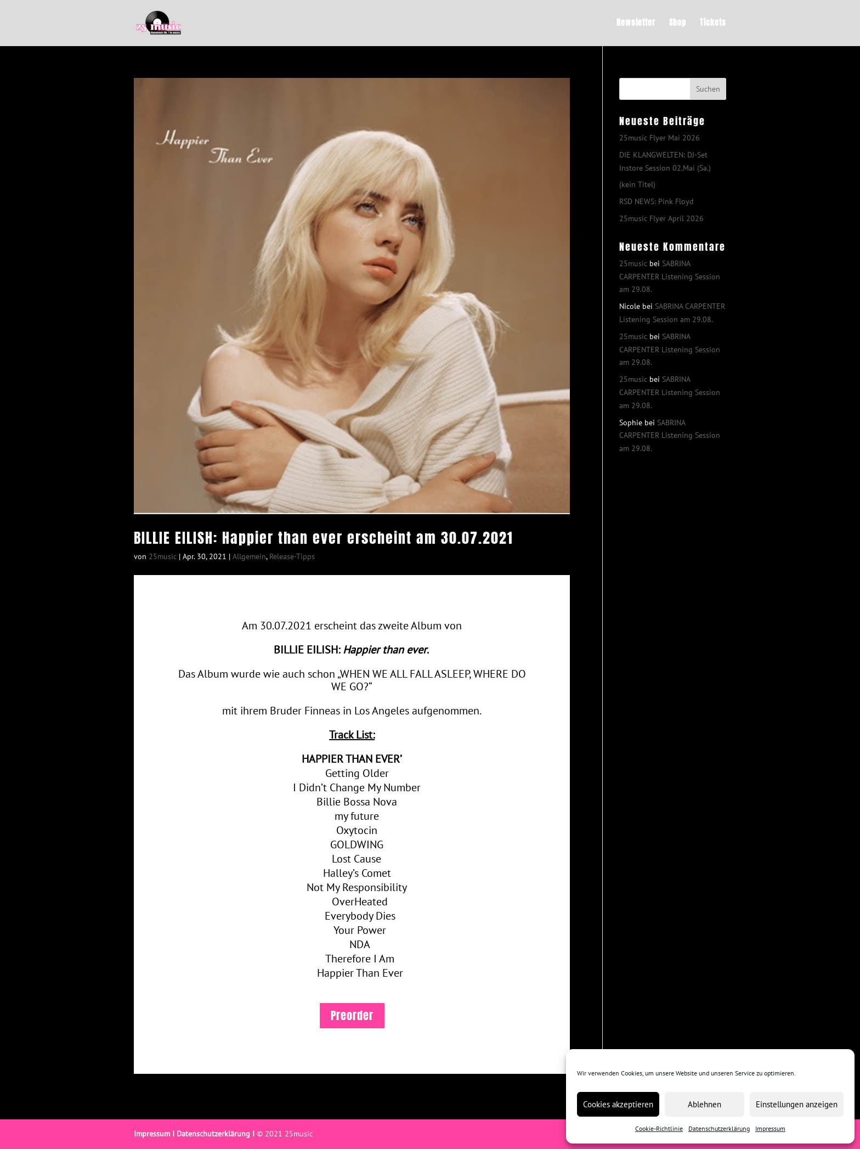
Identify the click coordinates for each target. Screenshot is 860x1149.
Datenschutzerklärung (719, 1128)
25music (163, 556)
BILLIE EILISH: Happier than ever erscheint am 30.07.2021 (323, 538)
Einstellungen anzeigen (797, 1104)
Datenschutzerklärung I (215, 1134)
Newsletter (635, 24)
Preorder (352, 1015)
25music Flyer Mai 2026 (659, 138)
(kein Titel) (637, 184)
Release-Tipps (292, 556)
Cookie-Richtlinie (659, 1128)
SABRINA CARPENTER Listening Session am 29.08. (669, 276)
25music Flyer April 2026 (661, 218)
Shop (677, 24)
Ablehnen (704, 1104)
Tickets (713, 24)
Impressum (770, 1128)
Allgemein (249, 556)
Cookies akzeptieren (618, 1104)
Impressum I (154, 1134)
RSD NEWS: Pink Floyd (656, 201)
